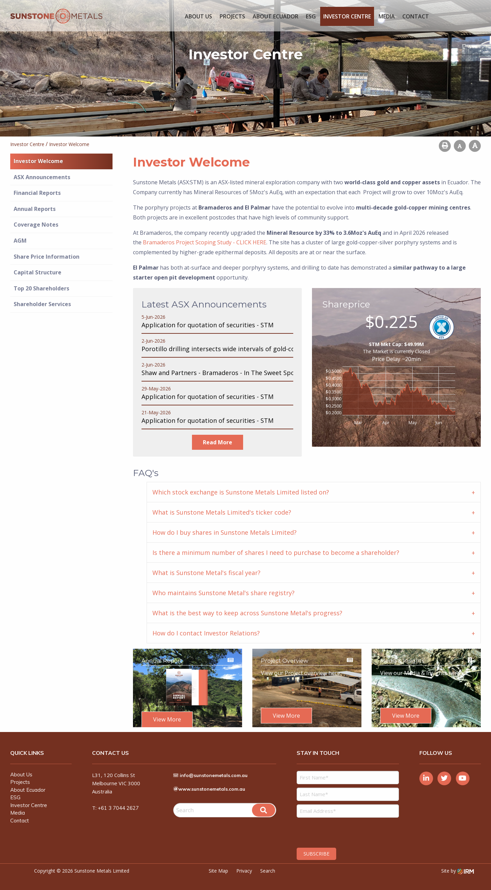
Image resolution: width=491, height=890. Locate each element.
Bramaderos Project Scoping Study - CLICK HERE (204, 242)
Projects (232, 16)
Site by (457, 866)
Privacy (244, 866)
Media (386, 16)
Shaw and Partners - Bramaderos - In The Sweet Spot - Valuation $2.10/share (254, 373)
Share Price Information (46, 256)
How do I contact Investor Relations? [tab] (206, 633)
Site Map (218, 866)
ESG (311, 16)
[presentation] (338, 826)
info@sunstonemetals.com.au (217, 770)
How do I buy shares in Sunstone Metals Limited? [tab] (224, 532)
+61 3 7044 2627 (118, 803)
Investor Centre (347, 16)
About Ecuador (275, 16)
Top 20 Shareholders (41, 288)
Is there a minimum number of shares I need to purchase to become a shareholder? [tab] (275, 552)
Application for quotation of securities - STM (207, 325)
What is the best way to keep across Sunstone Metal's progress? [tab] (247, 613)
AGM (20, 240)
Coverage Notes (36, 224)
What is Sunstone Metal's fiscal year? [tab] (206, 573)
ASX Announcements (42, 177)
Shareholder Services (42, 304)
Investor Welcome (38, 161)
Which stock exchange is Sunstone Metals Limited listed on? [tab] (240, 492)
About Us (198, 16)
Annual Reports (35, 209)
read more (217, 442)
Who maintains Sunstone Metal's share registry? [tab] (223, 593)
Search (267, 866)
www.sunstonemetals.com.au (215, 784)
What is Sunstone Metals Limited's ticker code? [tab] (221, 512)
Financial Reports (37, 193)
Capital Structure (37, 272)
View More (167, 719)
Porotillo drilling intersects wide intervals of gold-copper (225, 349)
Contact (415, 16)
